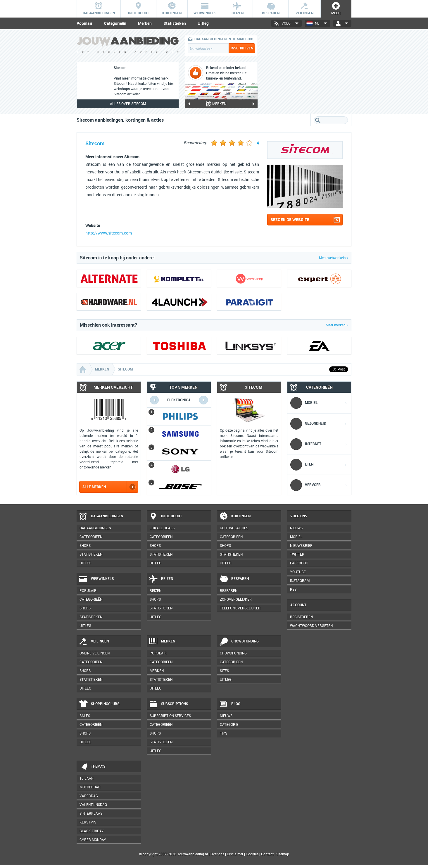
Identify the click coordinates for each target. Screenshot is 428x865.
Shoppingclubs (99, 704)
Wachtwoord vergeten (311, 626)
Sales (85, 716)
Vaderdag (89, 796)
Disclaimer (235, 854)
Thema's (92, 766)
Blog (229, 704)
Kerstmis (88, 822)
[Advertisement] (307, 71)
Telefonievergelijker (240, 608)
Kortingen (235, 516)
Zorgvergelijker (236, 599)
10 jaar (87, 778)
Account (298, 605)
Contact (267, 854)
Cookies (251, 854)
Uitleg (203, 23)
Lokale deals (162, 528)
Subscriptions (168, 704)
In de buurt (165, 516)
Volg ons (298, 516)
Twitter (297, 554)
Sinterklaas (91, 813)
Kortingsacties (234, 528)
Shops (85, 546)
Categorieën (115, 23)
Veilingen (94, 641)
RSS (293, 589)
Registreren (301, 617)
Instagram (300, 581)
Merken (145, 23)
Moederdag (90, 787)
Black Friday (92, 831)
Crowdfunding (239, 641)
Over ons (217, 854)
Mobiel (296, 537)
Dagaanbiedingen (101, 516)
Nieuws (226, 716)
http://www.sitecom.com (108, 233)
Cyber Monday (93, 840)
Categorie (229, 725)
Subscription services (170, 716)
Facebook (299, 563)
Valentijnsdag (93, 805)
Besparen (234, 579)
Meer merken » (337, 325)
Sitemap (282, 854)
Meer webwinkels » (333, 258)
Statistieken (174, 23)
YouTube (298, 572)
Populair (84, 23)
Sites (224, 671)
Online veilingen (95, 653)
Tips (223, 733)
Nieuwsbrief (301, 546)
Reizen (161, 579)
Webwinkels (96, 579)
